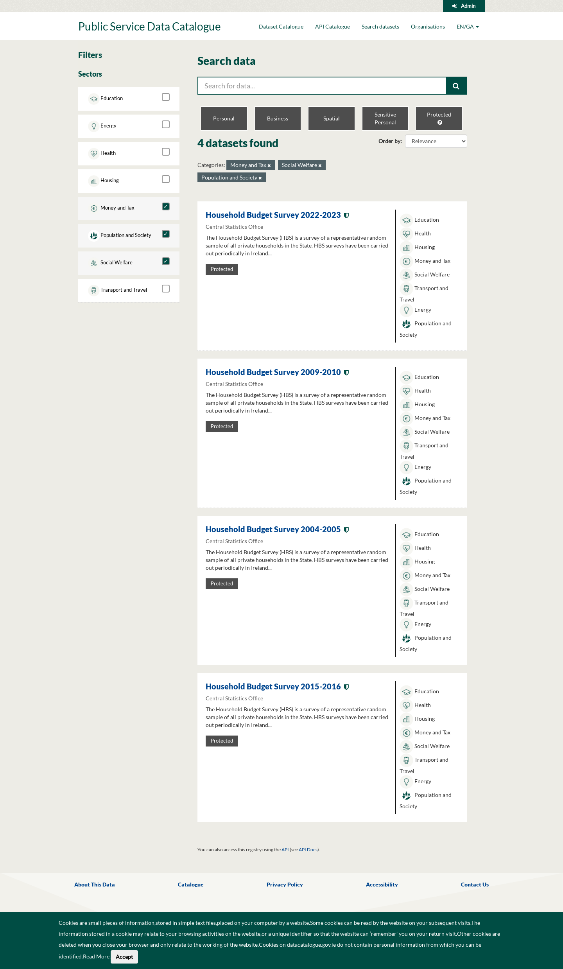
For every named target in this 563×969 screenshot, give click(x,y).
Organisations (428, 26)
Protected (439, 118)
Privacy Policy (285, 884)
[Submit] (456, 86)
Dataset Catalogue (281, 26)
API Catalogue (332, 26)
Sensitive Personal (385, 118)
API (285, 849)
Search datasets (380, 26)
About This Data (94, 884)
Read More (96, 956)
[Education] (166, 97)
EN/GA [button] (468, 26)
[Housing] (166, 179)
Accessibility (382, 884)
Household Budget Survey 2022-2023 (273, 214)
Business (277, 118)
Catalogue (191, 884)
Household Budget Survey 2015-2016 (273, 686)
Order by (389, 141)
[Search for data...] (321, 86)
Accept (124, 956)
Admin (468, 6)
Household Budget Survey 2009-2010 (273, 372)
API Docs (308, 849)
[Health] (166, 152)
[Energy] (166, 124)
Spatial (331, 118)
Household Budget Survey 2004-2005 (273, 529)
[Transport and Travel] (166, 288)
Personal (224, 118)
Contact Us (475, 884)
